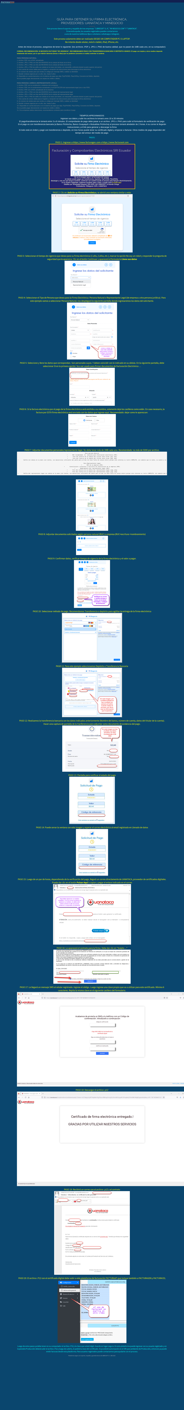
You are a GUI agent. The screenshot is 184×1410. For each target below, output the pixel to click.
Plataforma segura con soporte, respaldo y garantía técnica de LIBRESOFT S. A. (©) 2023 (91, 1355)
